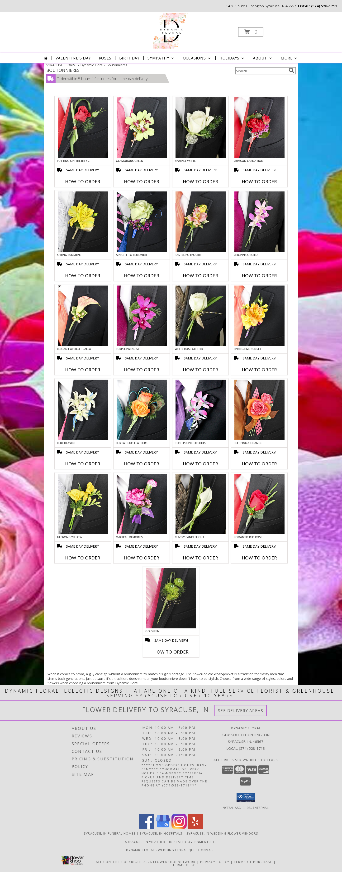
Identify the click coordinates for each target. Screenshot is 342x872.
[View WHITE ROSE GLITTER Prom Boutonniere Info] (201, 316)
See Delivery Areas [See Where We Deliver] (240, 710)
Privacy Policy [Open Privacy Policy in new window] (214, 861)
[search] (291, 70)
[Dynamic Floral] (171, 30)
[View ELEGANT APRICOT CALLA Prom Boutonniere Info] (83, 316)
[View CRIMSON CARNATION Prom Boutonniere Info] (259, 127)
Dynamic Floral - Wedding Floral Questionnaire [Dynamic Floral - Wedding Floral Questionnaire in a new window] (171, 850)
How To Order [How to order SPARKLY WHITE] (200, 181)
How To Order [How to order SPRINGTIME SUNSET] (259, 370)
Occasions (197, 58)
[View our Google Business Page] (163, 827)
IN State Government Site (193, 841)
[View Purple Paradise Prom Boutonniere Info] (142, 316)
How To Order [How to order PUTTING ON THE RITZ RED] (82, 181)
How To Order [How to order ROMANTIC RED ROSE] (259, 558)
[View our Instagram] (179, 827)
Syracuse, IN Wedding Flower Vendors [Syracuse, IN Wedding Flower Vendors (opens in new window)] (222, 833)
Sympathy (161, 58)
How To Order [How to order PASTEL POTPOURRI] (200, 275)
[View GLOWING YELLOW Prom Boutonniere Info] (83, 504)
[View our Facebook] (146, 827)
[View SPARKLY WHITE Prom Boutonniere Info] (201, 127)
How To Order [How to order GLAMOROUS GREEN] (141, 181)
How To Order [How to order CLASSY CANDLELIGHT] (200, 558)
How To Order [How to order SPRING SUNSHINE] (82, 275)
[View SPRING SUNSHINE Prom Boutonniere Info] (83, 221)
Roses (105, 58)
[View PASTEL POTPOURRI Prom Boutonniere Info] (201, 221)
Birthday (129, 58)
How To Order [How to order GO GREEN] (171, 652)
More (289, 58)
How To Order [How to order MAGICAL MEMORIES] (141, 558)
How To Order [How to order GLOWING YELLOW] (82, 558)
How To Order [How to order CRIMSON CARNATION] (259, 181)
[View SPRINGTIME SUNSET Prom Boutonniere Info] (259, 316)
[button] (250, 31)
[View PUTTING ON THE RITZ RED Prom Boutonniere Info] (83, 127)
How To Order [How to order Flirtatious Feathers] (141, 464)
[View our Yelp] (195, 827)
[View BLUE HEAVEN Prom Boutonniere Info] (83, 410)
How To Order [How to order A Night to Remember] (141, 275)
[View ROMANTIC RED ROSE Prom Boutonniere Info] (259, 504)
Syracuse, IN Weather (145, 841)
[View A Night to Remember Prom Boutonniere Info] (142, 221)
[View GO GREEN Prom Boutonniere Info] (171, 598)
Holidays (232, 58)
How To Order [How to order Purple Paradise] (141, 370)
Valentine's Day (73, 58)
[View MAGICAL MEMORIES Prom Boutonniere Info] (142, 504)
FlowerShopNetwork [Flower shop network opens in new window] (174, 861)
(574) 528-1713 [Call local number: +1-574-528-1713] (324, 6)
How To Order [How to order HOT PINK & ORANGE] (259, 464)
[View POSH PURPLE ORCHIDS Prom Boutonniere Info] (201, 410)
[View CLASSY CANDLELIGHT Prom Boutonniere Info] (201, 504)
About (263, 58)
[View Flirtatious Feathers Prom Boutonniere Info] (142, 410)
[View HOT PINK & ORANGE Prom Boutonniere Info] (259, 410)
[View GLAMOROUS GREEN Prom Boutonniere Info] (142, 127)
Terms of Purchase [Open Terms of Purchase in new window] (253, 861)
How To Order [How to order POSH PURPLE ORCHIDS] (200, 464)
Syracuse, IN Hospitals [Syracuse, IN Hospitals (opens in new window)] (161, 833)
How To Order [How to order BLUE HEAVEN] (82, 464)
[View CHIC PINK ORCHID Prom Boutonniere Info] (259, 221)
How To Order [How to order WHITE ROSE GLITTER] (200, 370)
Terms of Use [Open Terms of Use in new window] (186, 865)
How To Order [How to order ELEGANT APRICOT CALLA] (82, 370)
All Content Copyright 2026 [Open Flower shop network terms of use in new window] (124, 861)
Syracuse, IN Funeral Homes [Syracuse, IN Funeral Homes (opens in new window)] (110, 833)
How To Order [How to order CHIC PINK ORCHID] (259, 275)
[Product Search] (261, 71)
